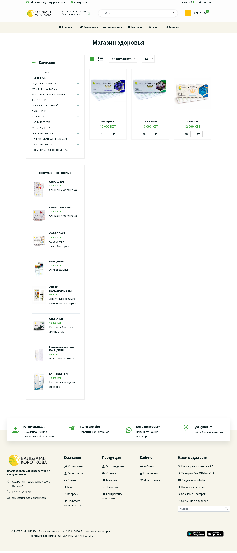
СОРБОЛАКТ (57, 235)
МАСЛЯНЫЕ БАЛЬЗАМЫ (56, 91)
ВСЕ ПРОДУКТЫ (56, 74)
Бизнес (70, 482)
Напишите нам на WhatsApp (152, 433)
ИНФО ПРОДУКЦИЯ (56, 135)
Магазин (134, 29)
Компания (88, 29)
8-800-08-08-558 (77, 13)
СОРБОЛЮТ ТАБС (60, 209)
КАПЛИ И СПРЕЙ (56, 124)
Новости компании (191, 489)
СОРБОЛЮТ (56, 183)
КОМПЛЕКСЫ (56, 79)
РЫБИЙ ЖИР (56, 113)
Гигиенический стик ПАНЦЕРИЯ (61, 350)
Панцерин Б (150, 123)
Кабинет (172, 29)
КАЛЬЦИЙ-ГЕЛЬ (59, 376)
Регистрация (73, 475)
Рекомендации (113, 468)
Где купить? (82, 3)
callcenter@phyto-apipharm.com (47, 3)
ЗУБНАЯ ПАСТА (56, 118)
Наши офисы (111, 489)
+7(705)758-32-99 (22, 493)
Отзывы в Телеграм (192, 495)
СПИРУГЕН (56, 320)
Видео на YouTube (191, 482)
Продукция (111, 29)
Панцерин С (192, 123)
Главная (65, 29)
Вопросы (71, 495)
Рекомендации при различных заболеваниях (39, 433)
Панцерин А (108, 123)
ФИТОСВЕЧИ (56, 102)
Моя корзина (150, 482)
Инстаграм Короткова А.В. (196, 468)
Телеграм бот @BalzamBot (196, 475)
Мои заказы (149, 475)
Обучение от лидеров (193, 502)
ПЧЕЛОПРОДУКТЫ (56, 146)
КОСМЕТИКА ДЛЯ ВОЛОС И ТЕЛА (56, 152)
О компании (73, 468)
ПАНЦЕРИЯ (56, 263)
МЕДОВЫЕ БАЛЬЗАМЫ (56, 85)
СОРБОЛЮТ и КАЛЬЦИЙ (56, 107)
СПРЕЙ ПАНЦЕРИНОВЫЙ (60, 291)
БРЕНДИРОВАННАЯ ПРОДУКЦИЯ (56, 141)
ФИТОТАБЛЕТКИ (56, 130)
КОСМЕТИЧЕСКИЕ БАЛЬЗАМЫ (56, 96)
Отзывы (109, 475)
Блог (153, 29)
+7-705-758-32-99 (77, 16)
